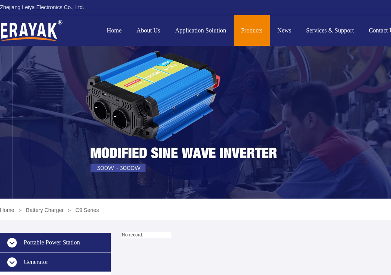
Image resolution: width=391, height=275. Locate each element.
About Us (148, 30)
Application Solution (200, 30)
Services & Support (330, 30)
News (284, 30)
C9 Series (87, 210)
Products (251, 30)
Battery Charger (45, 210)
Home (114, 30)
